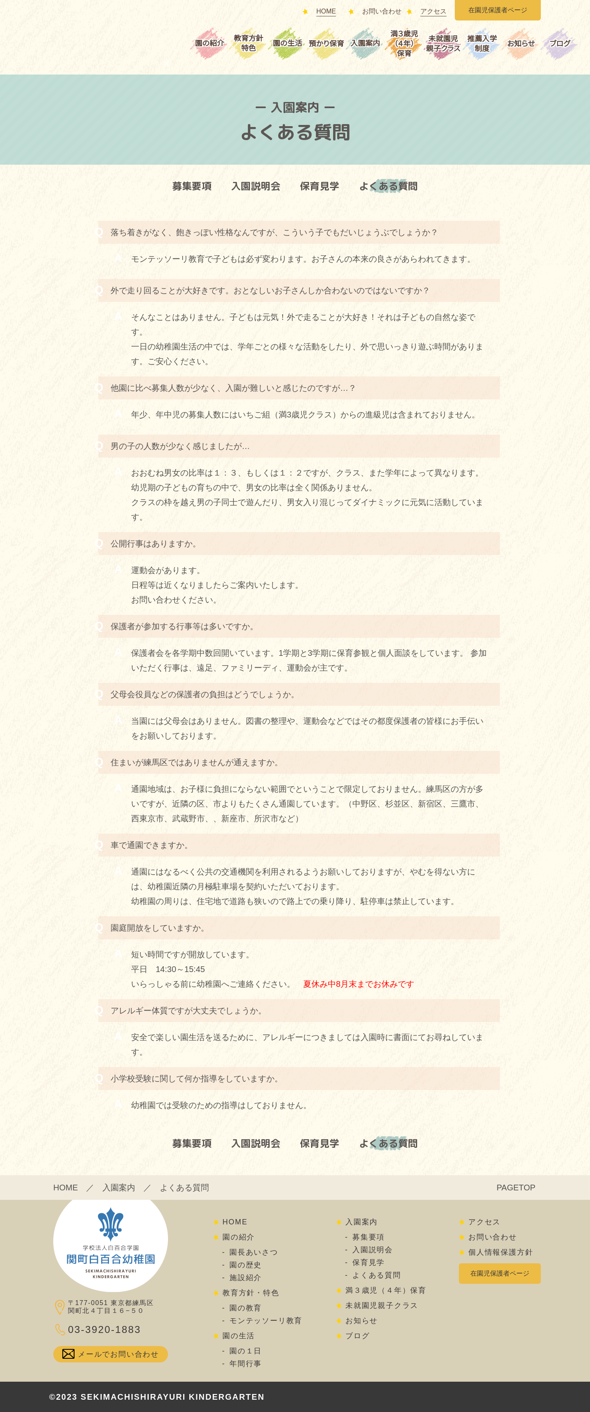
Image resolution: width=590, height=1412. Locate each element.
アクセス (433, 11)
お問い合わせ (382, 11)
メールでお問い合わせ (118, 1354)
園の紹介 (209, 43)
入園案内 (365, 43)
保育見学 (319, 186)
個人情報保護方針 (500, 1252)
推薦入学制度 (482, 44)
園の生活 (287, 43)
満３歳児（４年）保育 (404, 44)
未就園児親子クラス (443, 44)
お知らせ (521, 44)
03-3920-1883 (104, 1329)
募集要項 (191, 186)
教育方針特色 (248, 43)
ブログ (560, 44)
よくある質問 (388, 186)
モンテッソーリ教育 (265, 1321)
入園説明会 (255, 186)
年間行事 (245, 1364)
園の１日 (245, 1351)
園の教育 (245, 1308)
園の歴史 (245, 1265)
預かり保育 (326, 44)
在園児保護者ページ (497, 10)
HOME (326, 11)
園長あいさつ (253, 1252)
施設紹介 (245, 1278)
